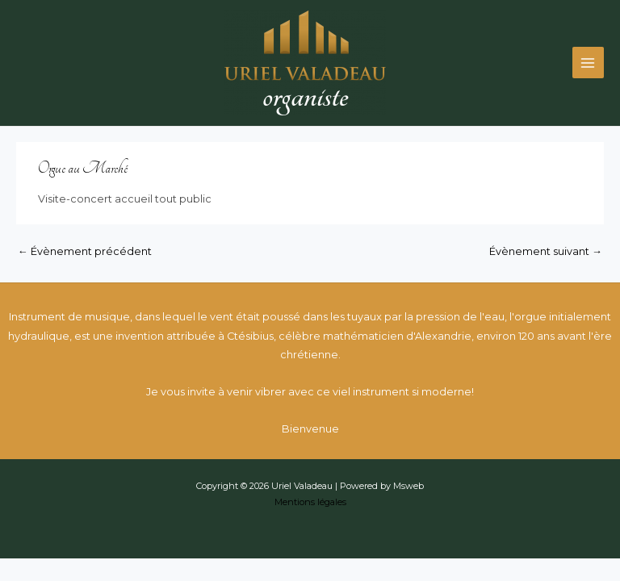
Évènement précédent (85, 251)
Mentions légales (310, 502)
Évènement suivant (545, 251)
